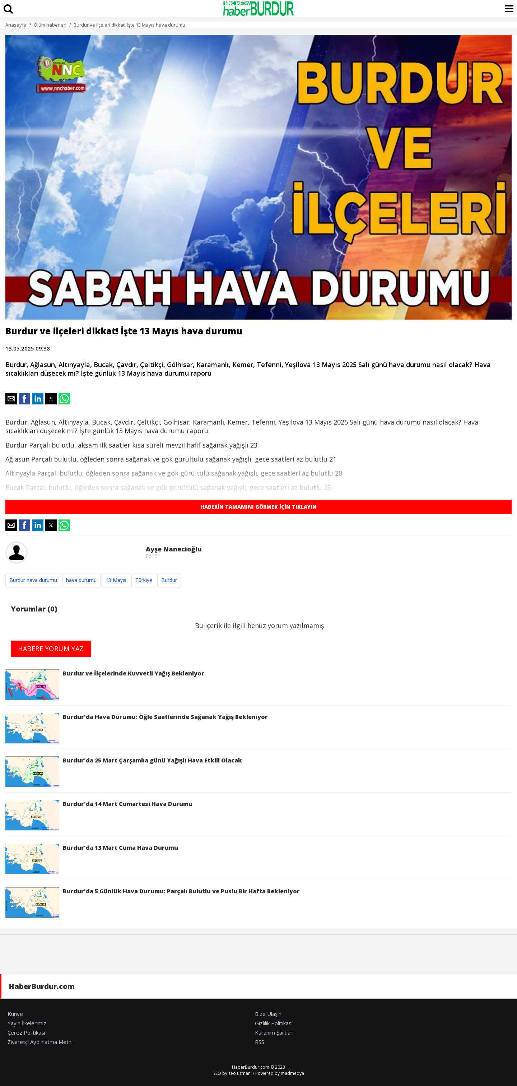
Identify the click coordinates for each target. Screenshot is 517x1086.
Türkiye (143, 580)
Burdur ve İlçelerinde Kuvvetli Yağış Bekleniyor (104, 684)
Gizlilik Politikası (274, 1023)
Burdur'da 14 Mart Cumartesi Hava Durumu (98, 815)
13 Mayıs (116, 580)
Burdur (169, 580)
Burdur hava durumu (33, 580)
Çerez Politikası (26, 1032)
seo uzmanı (240, 1073)
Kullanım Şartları (274, 1032)
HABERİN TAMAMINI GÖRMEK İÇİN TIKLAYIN (258, 506)
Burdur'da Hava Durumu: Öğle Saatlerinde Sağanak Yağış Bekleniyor (136, 728)
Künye (15, 1013)
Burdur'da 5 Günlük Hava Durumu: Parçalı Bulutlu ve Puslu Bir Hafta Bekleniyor (152, 902)
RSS (259, 1041)
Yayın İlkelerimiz (27, 1023)
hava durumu (81, 580)
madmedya (292, 1073)
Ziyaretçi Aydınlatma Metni (40, 1041)
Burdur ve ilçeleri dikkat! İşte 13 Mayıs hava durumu (129, 25)
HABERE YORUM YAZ (51, 648)
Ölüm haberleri (50, 25)
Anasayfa (16, 25)
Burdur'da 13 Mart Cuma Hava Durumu (91, 859)
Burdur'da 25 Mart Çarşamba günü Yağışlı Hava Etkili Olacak (123, 771)
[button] (11, 398)
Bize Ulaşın (268, 1013)
